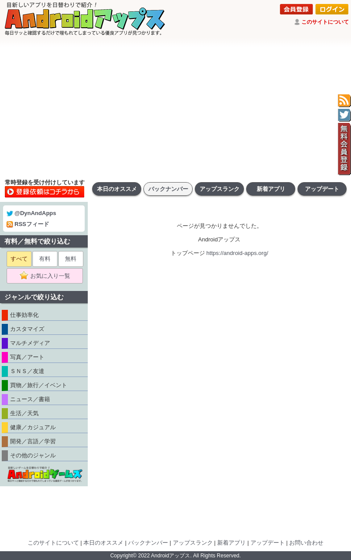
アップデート (322, 189)
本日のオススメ (117, 189)
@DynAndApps (31, 213)
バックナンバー (168, 189)
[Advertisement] (175, 107)
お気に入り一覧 (47, 276)
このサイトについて (325, 22)
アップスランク (220, 189)
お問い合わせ (306, 542)
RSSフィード (28, 224)
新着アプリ (271, 189)
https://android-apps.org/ (237, 253)
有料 (44, 258)
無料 (70, 258)
